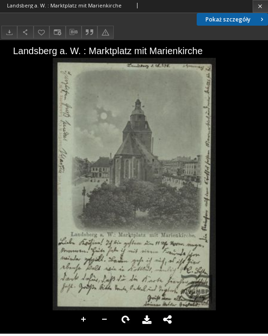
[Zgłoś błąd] (105, 32)
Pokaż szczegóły (235, 19)
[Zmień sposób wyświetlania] (57, 32)
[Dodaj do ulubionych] (41, 32)
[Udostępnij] (25, 32)
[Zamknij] (260, 6)
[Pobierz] (9, 32)
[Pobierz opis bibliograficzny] (74, 32)
